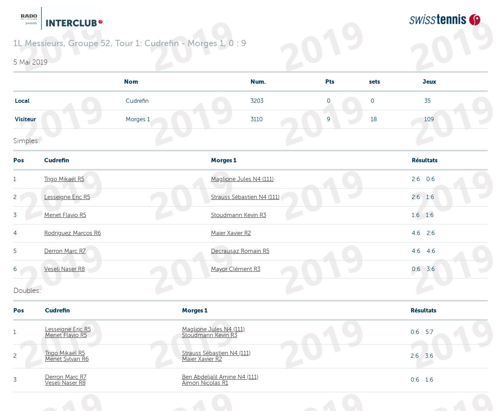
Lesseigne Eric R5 (67, 197)
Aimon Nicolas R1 (205, 383)
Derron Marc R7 (65, 251)
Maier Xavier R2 (231, 233)
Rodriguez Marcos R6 (72, 233)
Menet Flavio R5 (65, 215)
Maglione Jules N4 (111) (242, 179)
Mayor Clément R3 (235, 269)
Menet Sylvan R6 (67, 359)
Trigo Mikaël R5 (64, 179)
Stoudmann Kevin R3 (238, 215)
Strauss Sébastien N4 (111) (245, 197)
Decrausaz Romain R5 (240, 251)
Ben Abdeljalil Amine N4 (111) (220, 377)
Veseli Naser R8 (64, 269)
